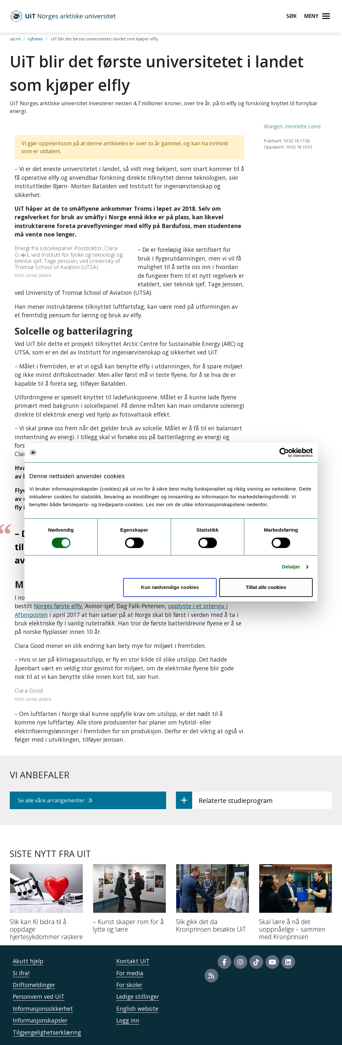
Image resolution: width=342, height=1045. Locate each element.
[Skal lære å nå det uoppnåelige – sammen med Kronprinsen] (295, 904)
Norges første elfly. (58, 606)
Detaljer (291, 566)
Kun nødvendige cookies (170, 587)
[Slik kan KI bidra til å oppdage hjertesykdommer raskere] (46, 904)
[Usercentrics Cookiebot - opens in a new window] (284, 452)
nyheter (35, 39)
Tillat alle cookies (266, 587)
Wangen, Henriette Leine (292, 126)
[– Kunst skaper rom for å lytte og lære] (129, 901)
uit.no (15, 39)
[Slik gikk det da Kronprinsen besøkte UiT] (212, 901)
